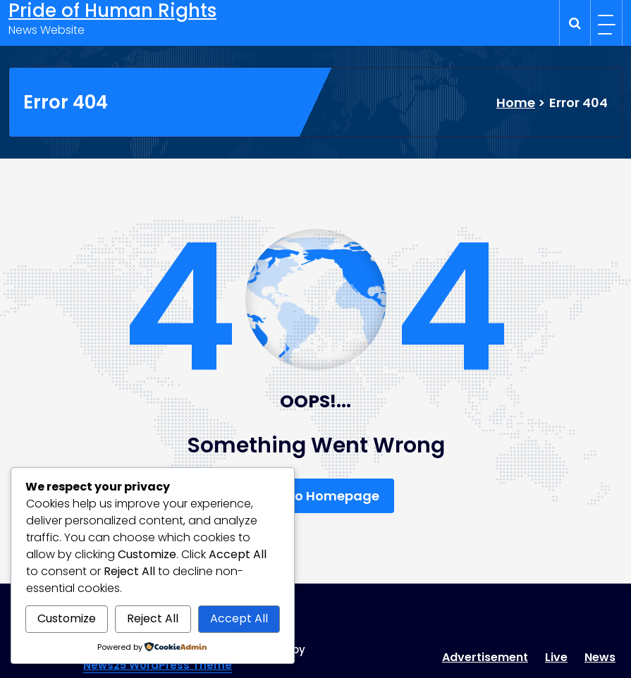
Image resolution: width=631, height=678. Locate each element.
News (599, 657)
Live (556, 657)
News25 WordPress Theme (157, 665)
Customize (66, 618)
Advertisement (485, 657)
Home (515, 102)
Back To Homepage (315, 496)
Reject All (152, 618)
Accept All (239, 618)
